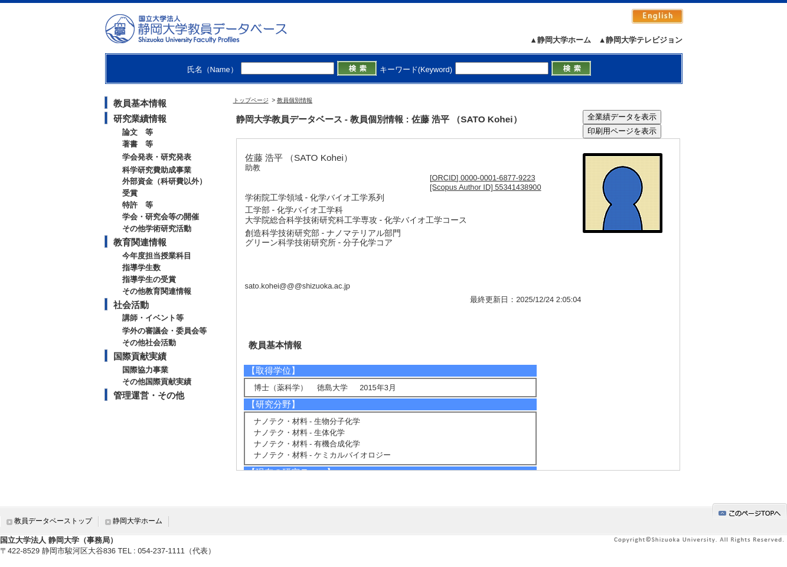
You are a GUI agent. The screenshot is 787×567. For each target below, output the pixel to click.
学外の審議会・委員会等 (164, 330)
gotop (750, 511)
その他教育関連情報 (156, 291)
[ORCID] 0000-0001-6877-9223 (482, 177)
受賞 (130, 193)
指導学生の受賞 (149, 279)
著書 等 (137, 144)
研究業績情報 (139, 119)
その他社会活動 (149, 342)
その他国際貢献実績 (156, 381)
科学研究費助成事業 (156, 170)
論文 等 (137, 132)
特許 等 (137, 204)
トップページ (251, 100)
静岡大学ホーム (137, 521)
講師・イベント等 (153, 317)
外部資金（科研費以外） (164, 181)
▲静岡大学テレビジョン (641, 39)
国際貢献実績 (139, 356)
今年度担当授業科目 (156, 255)
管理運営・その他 (148, 395)
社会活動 (131, 305)
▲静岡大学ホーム (560, 39)
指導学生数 (141, 267)
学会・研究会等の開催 (160, 216)
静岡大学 (208, 28)
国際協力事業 (145, 369)
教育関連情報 (139, 242)
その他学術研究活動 (156, 228)
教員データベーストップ (53, 521)
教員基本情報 (139, 103)
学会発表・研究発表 (156, 157)
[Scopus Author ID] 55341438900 (485, 187)
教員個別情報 (294, 100)
